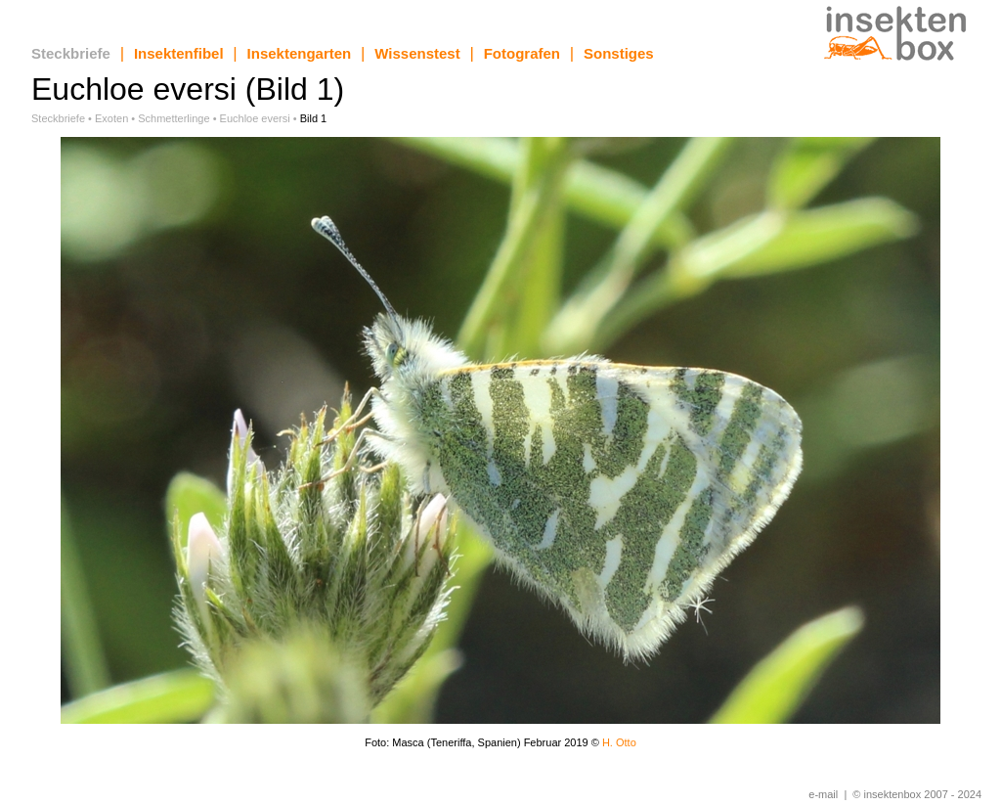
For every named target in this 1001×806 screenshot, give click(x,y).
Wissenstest (416, 53)
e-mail (823, 794)
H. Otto (619, 742)
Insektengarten (299, 53)
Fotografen (522, 53)
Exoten (111, 118)
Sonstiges (619, 53)
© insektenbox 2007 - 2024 (916, 794)
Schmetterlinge (173, 118)
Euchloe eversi (255, 118)
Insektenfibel (179, 53)
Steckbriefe (70, 53)
